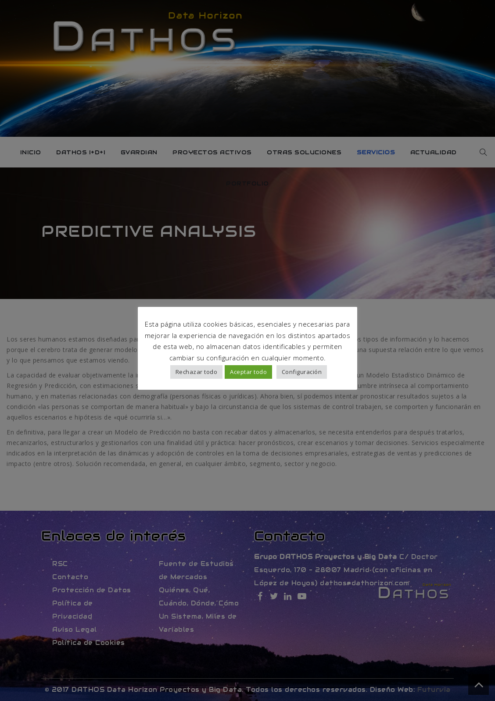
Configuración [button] (302, 372)
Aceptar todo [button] (248, 372)
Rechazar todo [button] (197, 372)
